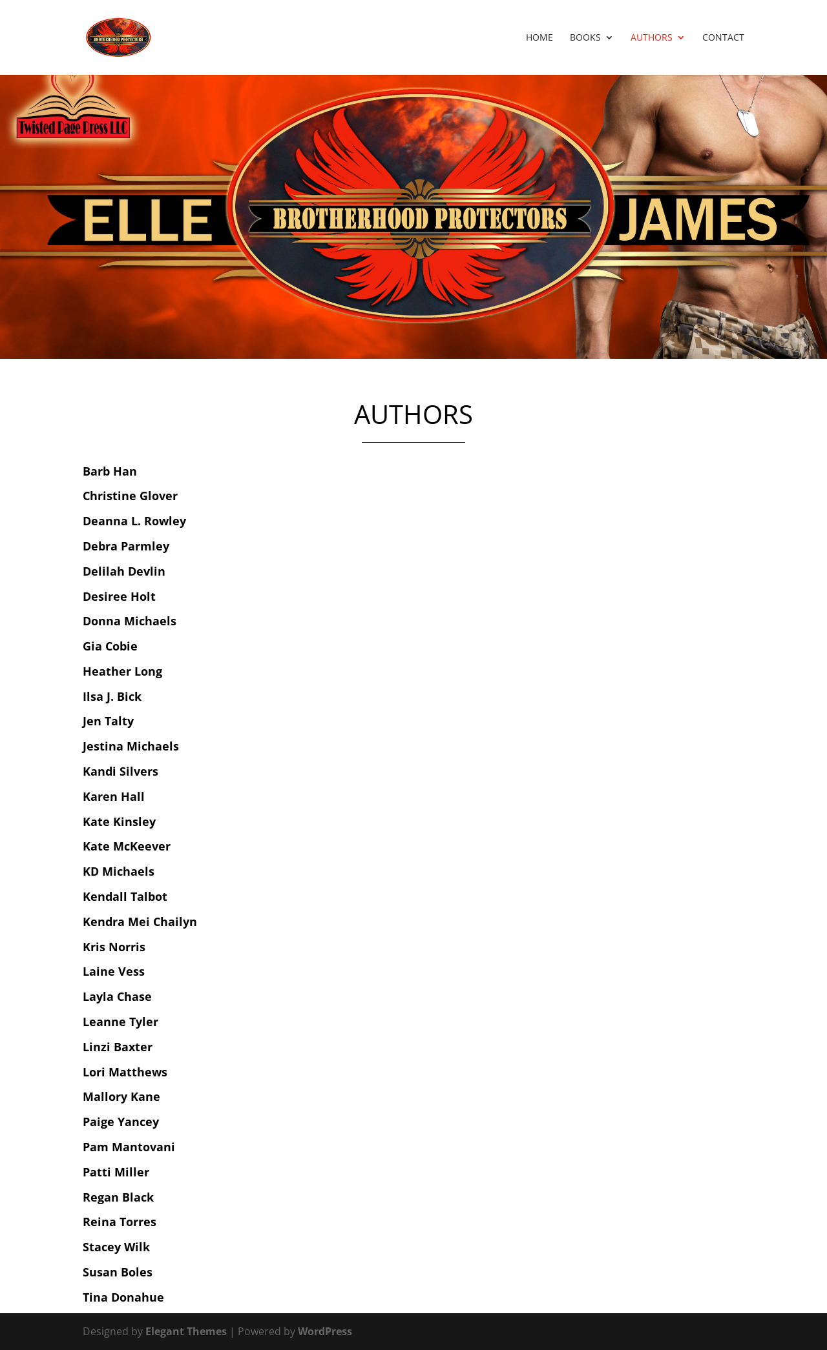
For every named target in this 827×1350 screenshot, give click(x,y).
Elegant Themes (186, 1331)
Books (585, 38)
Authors (652, 38)
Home (539, 38)
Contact (723, 38)
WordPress (325, 1331)
